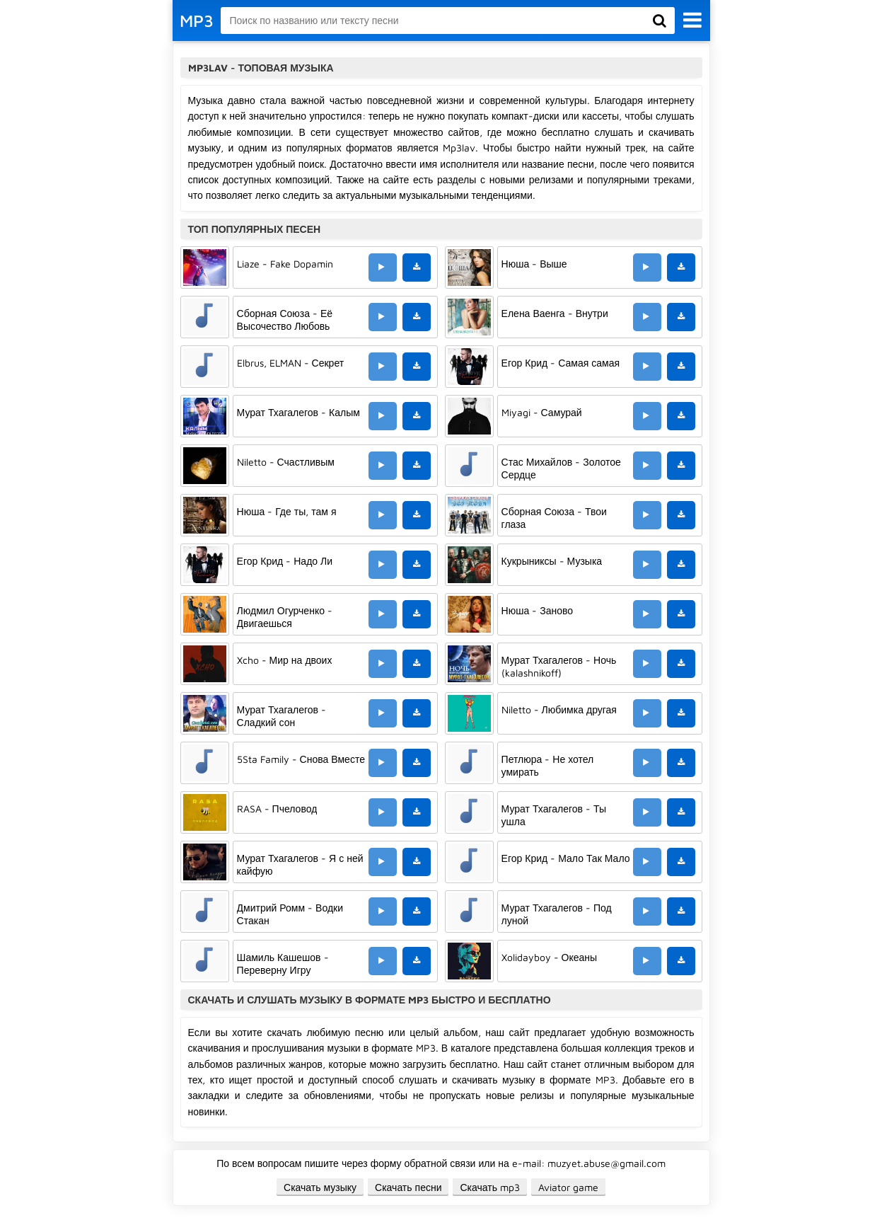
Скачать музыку (320, 1187)
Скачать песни (408, 1187)
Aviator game (568, 1187)
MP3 (197, 20)
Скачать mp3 (490, 1187)
